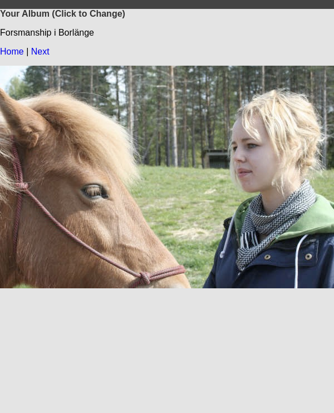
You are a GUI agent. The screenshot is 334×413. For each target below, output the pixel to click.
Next (40, 51)
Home (12, 51)
